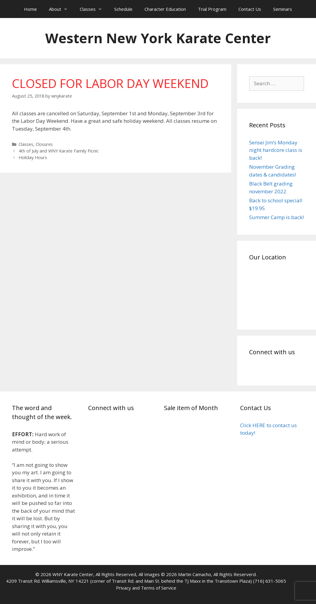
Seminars (282, 9)
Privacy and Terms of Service (146, 588)
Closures (44, 144)
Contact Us (249, 9)
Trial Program (212, 9)
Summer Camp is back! (276, 217)
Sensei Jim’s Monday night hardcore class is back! (275, 150)
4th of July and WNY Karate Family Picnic (59, 151)
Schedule (123, 9)
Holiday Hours (33, 157)
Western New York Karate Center (158, 38)
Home (30, 9)
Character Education (165, 9)
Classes (94, 9)
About (61, 9)
